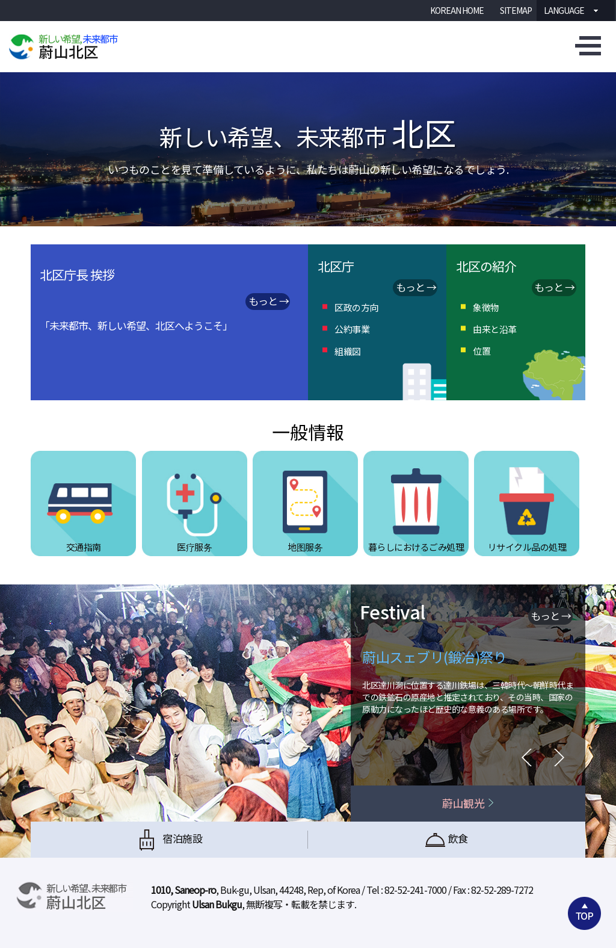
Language (560, 10)
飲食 (446, 840)
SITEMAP (516, 10)
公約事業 (351, 329)
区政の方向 (356, 307)
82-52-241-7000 (415, 889)
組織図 (347, 351)
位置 (481, 350)
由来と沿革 (495, 329)
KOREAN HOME (457, 10)
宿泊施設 (169, 840)
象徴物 (486, 307)
